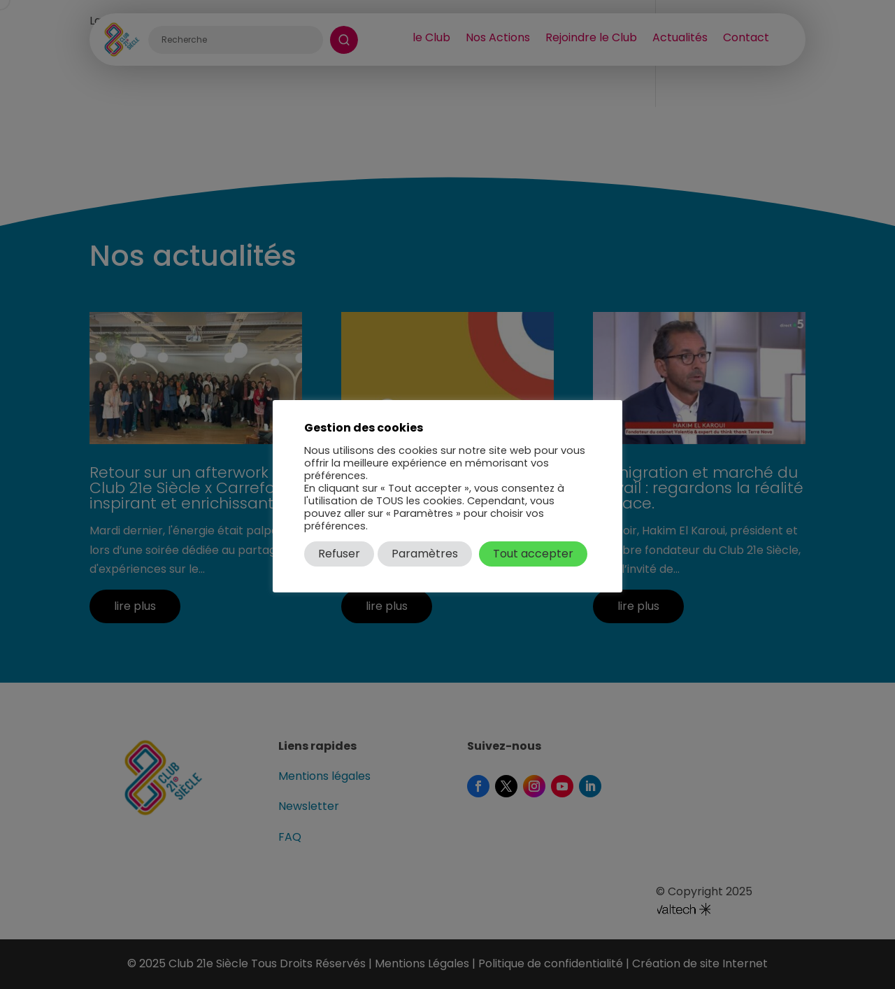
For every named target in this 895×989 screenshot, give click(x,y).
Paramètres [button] (425, 554)
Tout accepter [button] (533, 554)
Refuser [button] (339, 554)
